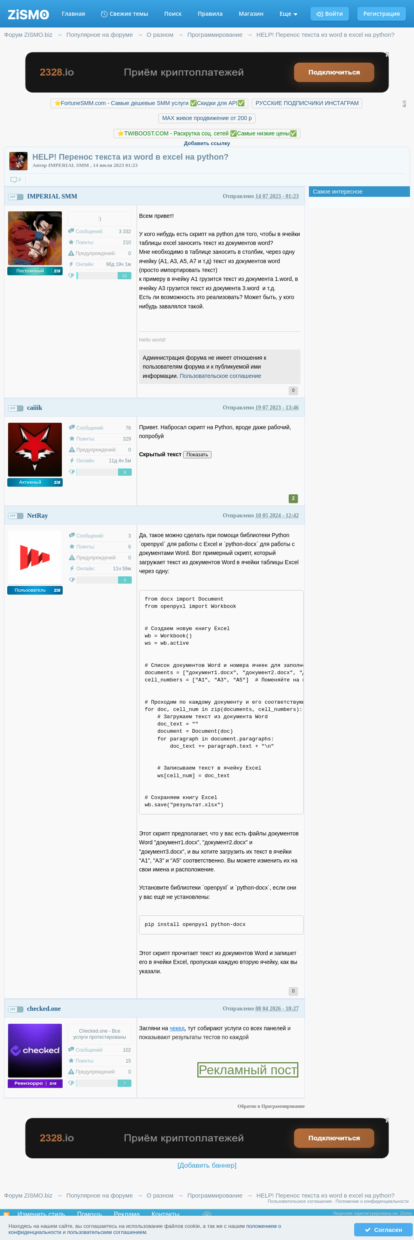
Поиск (173, 13)
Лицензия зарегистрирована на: (366, 1213)
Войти (330, 13)
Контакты (166, 1214)
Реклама (127, 1214)
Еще (289, 13)
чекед (177, 1028)
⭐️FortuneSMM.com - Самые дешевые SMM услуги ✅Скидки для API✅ (149, 103)
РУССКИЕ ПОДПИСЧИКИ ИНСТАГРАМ (307, 103)
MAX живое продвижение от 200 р (207, 118)
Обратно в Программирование (271, 1106)
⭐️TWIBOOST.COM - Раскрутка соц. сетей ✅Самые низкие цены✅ (206, 133)
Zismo (406, 1213)
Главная (73, 13)
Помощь (89, 1214)
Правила (210, 13)
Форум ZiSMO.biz (28, 1195)
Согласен (383, 1229)
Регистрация (381, 13)
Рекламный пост (248, 1070)
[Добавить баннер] (207, 1165)
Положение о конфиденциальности (372, 1201)
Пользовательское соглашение (221, 376)
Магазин (251, 13)
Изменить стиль (41, 1214)
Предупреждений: (96, 253)
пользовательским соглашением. (107, 1232)
